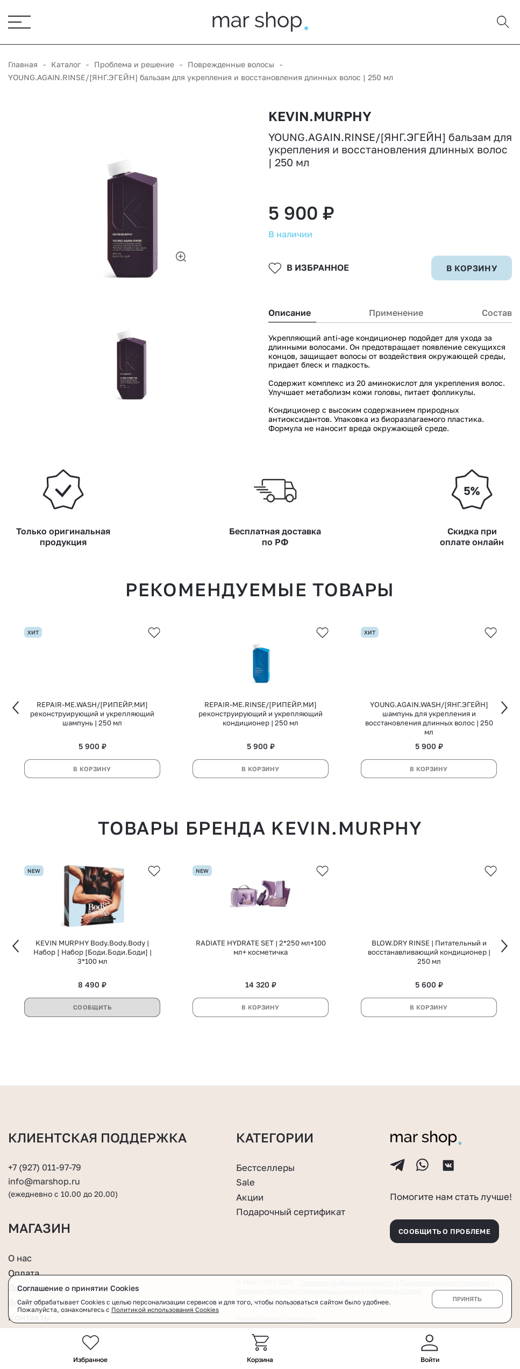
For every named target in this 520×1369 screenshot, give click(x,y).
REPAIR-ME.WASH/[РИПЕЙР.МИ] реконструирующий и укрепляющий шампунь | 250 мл (92, 732)
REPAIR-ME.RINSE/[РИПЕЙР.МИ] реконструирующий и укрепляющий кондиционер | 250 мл (260, 732)
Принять (467, 1299)
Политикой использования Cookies (166, 1310)
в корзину (470, 282)
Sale (246, 1175)
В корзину (92, 787)
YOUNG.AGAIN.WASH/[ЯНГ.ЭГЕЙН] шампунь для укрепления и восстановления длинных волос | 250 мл (429, 737)
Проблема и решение (134, 64)
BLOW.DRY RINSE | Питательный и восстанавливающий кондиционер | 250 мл (429, 974)
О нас (21, 1258)
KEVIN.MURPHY (323, 118)
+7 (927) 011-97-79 (46, 1160)
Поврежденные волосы (231, 64)
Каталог (66, 64)
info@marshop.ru (46, 1174)
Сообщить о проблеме (450, 1229)
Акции (251, 1190)
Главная (23, 64)
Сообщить (92, 1029)
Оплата (25, 1273)
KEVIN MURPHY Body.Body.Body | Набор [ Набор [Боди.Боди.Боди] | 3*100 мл (92, 974)
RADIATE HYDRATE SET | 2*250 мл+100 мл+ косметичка (261, 969)
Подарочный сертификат (295, 1205)
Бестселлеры (267, 1161)
